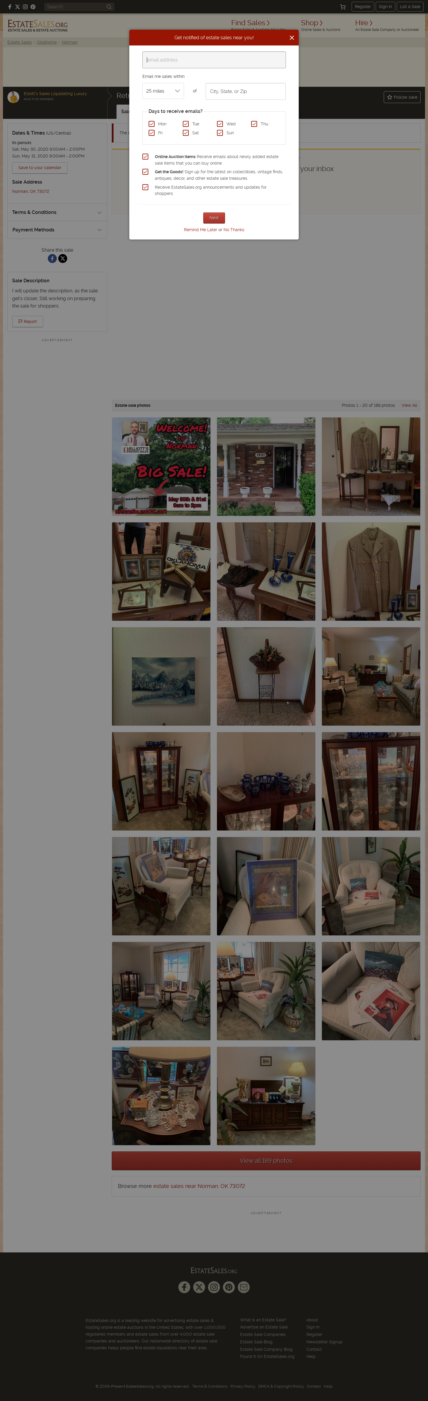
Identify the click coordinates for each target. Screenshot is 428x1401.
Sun (230, 132)
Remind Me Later (200, 229)
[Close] (291, 37)
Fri (160, 132)
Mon (162, 124)
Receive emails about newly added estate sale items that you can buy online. (216, 160)
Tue (195, 124)
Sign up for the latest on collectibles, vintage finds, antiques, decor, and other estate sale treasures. (219, 175)
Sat (195, 132)
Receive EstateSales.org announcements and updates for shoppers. (211, 190)
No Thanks (234, 229)
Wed (231, 124)
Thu (264, 124)
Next (214, 217)
